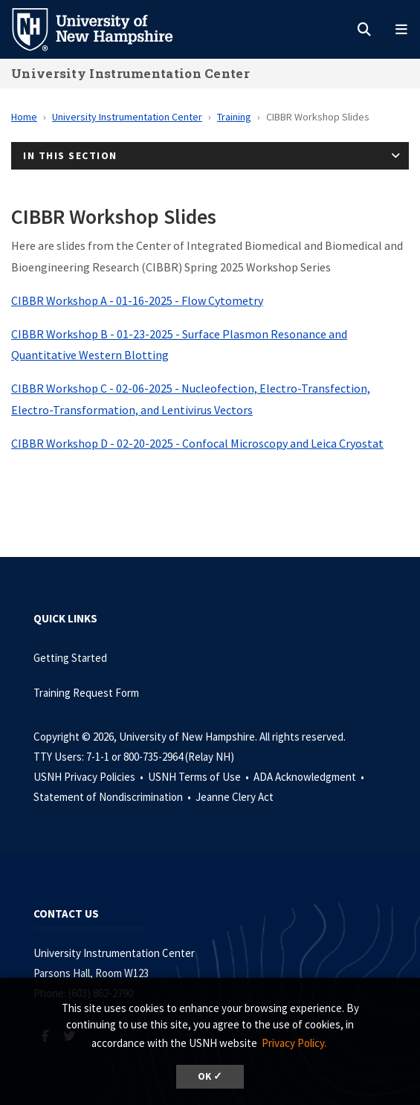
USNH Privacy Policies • (89, 777)
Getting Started (70, 658)
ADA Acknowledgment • (309, 777)
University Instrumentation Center (130, 73)
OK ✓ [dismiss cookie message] (210, 1076)
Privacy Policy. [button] (294, 1043)
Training (234, 116)
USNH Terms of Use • (199, 777)
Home (24, 116)
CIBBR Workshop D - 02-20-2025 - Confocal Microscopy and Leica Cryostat (197, 443)
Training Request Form (86, 693)
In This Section (70, 155)
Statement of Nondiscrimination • (113, 797)
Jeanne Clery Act (235, 797)
